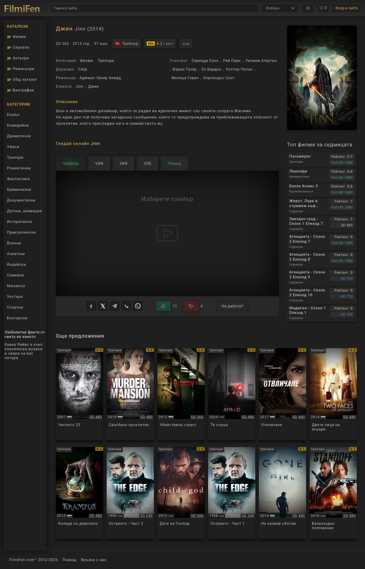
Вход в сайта (346, 8)
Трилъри (106, 60)
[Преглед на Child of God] (181, 493)
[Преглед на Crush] (181, 394)
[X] (103, 306)
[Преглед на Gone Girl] (282, 493)
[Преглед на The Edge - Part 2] (130, 493)
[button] (307, 8)
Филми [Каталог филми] (16, 36)
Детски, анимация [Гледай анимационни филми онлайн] (24, 211)
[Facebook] (91, 306)
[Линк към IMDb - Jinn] (160, 43)
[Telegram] (114, 306)
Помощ (70, 560)
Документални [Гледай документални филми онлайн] (21, 200)
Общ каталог (22, 79)
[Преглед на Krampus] (79, 493)
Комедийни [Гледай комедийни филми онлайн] (18, 125)
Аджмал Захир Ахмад (100, 78)
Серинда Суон (205, 60)
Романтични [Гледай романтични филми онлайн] (19, 168)
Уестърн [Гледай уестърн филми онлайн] (15, 296)
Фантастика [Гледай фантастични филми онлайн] (18, 179)
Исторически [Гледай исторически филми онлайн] (19, 221)
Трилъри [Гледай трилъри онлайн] (15, 158)
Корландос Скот (219, 78)
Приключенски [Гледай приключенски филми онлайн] (21, 232)
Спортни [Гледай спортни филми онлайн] (15, 307)
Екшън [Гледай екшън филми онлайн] (13, 114)
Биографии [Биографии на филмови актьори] (20, 90)
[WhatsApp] (137, 306)
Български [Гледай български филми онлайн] (17, 318)
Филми (86, 60)
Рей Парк (232, 60)
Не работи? (232, 306)
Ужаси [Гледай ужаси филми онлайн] (13, 147)
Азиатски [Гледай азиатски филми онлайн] (16, 254)
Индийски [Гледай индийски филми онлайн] (16, 264)
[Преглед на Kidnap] (282, 394)
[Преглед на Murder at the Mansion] (130, 394)
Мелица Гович (185, 78)
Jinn (80, 86)
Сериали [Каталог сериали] (18, 47)
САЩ (82, 69)
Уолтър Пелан (239, 69)
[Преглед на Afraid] (231, 394)
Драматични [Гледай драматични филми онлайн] (19, 136)
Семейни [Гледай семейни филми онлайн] (15, 275)
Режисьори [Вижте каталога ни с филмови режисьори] (20, 69)
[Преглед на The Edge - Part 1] (231, 493)
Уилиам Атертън (261, 60)
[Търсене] (154, 8)
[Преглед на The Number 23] (79, 394)
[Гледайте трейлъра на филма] (126, 43)
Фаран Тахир (184, 69)
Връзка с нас (93, 560)
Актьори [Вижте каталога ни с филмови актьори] (18, 58)
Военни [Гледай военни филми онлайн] (14, 243)
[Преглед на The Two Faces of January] (333, 394)
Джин (93, 86)
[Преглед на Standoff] (333, 493)
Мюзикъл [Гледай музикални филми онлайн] (16, 286)
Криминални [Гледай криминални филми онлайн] (19, 189)
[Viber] (126, 306)
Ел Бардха (211, 69)
